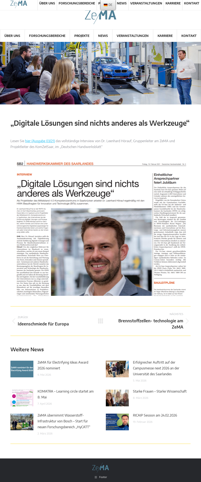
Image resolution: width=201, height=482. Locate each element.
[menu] (108, 5)
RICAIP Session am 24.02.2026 (155, 415)
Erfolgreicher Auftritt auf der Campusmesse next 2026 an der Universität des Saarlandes (156, 368)
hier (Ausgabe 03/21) (40, 141)
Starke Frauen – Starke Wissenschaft (160, 391)
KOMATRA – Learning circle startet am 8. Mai (66, 394)
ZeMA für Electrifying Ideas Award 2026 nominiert (63, 365)
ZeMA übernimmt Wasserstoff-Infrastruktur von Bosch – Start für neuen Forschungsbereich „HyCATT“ (64, 421)
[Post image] (21, 369)
